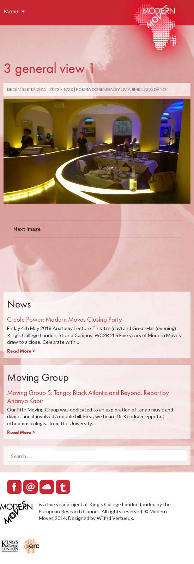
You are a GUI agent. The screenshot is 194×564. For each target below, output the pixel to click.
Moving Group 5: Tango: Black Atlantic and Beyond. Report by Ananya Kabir (88, 396)
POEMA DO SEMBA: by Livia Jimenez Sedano (121, 89)
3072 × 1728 (61, 89)
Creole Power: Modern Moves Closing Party (64, 319)
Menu (11, 11)
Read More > (21, 351)
